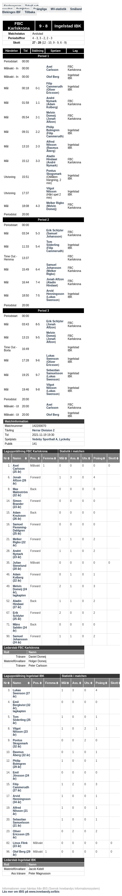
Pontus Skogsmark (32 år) (20, 743)
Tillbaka (30, 12)
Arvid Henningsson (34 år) (21, 799)
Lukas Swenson (52, 298)
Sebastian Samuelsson (54, 372)
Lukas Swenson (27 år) (21, 693)
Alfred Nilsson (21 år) (20, 810)
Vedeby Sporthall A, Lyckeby (51, 439)
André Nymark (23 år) (18, 554)
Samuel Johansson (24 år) (20, 639)
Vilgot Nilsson (51, 190)
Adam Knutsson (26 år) (19, 515)
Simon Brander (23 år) (18, 504)
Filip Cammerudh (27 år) (21, 787)
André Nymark (51, 100)
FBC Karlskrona (19, 25)
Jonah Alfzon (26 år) (19, 480)
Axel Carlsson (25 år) (19, 468)
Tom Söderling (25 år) (21, 720)
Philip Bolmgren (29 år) (19, 763)
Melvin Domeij (51, 114)
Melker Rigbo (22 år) (19, 542)
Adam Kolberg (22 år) (18, 577)
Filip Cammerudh (54, 85)
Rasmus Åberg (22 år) (21, 754)
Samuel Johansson (53, 235)
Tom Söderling (52, 243)
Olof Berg (52, 76)
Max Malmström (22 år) (20, 492)
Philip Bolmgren (53, 129)
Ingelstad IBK (68, 25)
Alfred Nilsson (51, 143)
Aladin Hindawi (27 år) (18, 604)
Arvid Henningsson (55, 292)
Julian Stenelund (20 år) (19, 565)
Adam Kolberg (51, 106)
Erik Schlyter (55, 230)
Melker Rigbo (55, 202)
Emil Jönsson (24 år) (21, 775)
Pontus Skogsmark (54, 172)
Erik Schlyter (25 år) (18, 615)
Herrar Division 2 (43, 430)
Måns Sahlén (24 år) (20, 627)
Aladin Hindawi (51, 158)
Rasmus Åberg (52, 149)
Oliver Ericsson (52, 91)
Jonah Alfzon (51, 120)
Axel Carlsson (52, 68)
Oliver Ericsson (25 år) (21, 834)
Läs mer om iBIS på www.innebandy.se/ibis (31, 891)
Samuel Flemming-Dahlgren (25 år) (20, 529)
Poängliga (40, 9)
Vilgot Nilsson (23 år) (20, 731)
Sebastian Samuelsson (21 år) (21, 822)
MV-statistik (58, 9)
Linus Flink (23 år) (20, 844)
